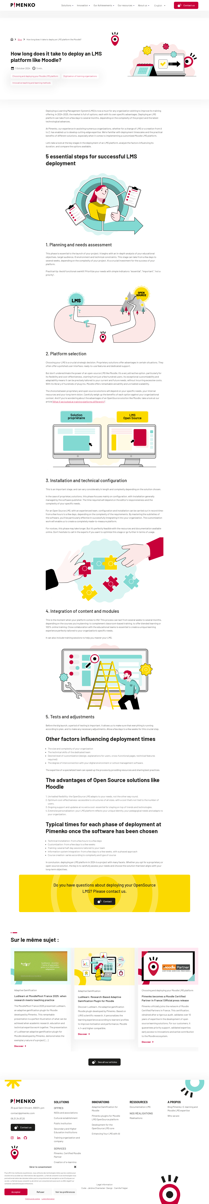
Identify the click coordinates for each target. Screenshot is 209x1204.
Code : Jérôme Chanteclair (93, 1188)
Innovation (82, 5)
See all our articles (104, 1062)
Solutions (66, 5)
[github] (25, 1138)
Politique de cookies (32, 1199)
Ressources (139, 1102)
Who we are (173, 1115)
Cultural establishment (66, 1118)
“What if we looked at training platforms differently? (78, 401)
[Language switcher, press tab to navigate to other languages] (160, 5)
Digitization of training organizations (80, 76)
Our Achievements (103, 5)
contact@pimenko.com (23, 1113)
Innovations (100, 1102)
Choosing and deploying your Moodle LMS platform (35, 76)
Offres (58, 1108)
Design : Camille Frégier (117, 1188)
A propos (174, 1102)
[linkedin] (18, 1138)
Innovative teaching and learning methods (31, 83)
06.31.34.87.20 (18, 1118)
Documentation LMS (140, 1106)
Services (60, 1148)
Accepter (15, 1192)
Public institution (63, 1123)
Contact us (186, 5)
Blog (20, 39)
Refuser (40, 1192)
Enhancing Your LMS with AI (106, 1133)
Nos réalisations (141, 1113)
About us (142, 5)
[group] (41, 999)
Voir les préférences (65, 1192)
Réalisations (136, 1118)
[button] (75, 1166)
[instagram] (12, 1138)
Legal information (48, 1199)
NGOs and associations (66, 1112)
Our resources (125, 5)
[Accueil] (23, 6)
